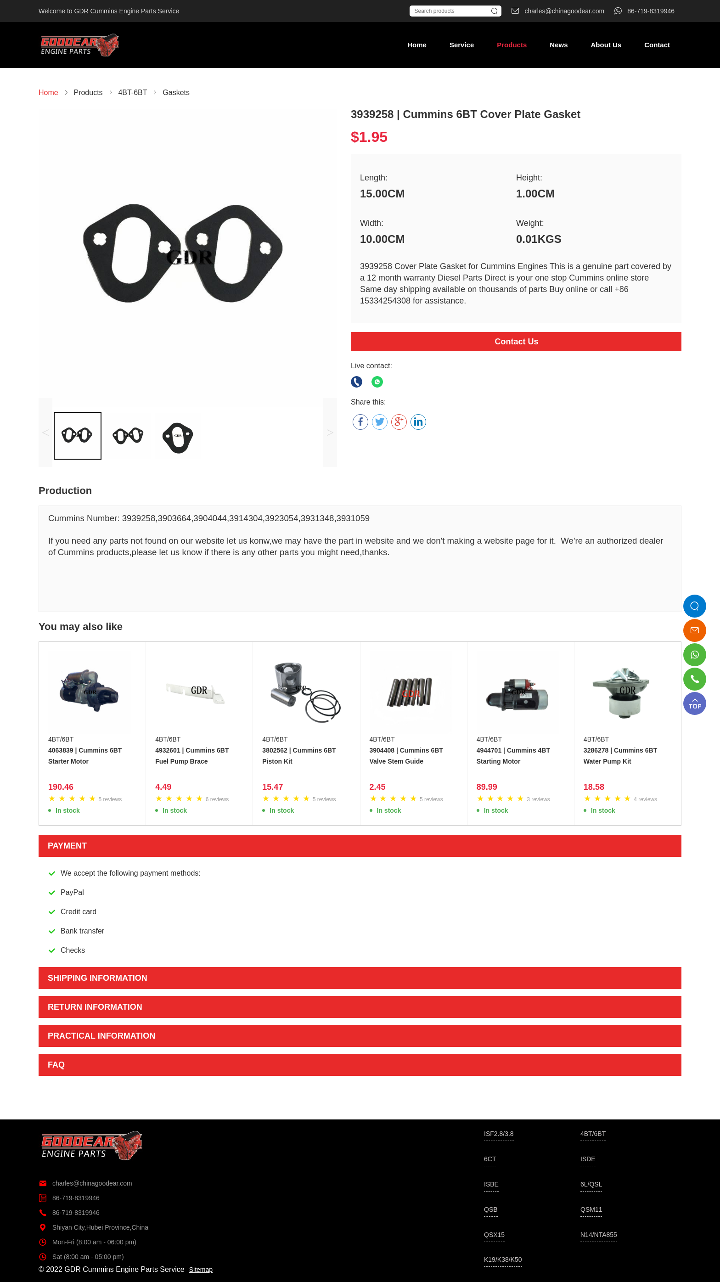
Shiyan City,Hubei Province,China (93, 1227)
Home (417, 45)
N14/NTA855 (598, 1234)
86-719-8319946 (69, 1198)
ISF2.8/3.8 (499, 1133)
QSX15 (494, 1234)
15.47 (272, 787)
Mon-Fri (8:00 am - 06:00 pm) (87, 1242)
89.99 (487, 787)
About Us (606, 45)
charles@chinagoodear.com (85, 1183)
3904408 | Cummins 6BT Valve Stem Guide (406, 756)
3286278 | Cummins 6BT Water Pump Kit (620, 756)
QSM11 (591, 1209)
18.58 (594, 787)
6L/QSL (591, 1184)
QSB (491, 1209)
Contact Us (516, 341)
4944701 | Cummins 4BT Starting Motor (513, 756)
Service (462, 45)
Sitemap (201, 1269)
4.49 (163, 787)
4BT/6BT (60, 739)
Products (512, 45)
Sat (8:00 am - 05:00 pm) (81, 1256)
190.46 (60, 787)
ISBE (491, 1184)
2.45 (378, 787)
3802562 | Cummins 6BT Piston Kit (299, 756)
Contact (657, 45)
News (559, 45)
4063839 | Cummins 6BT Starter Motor (85, 756)
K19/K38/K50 (503, 1259)
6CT (490, 1159)
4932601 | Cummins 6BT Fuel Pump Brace (192, 756)
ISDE (588, 1159)
